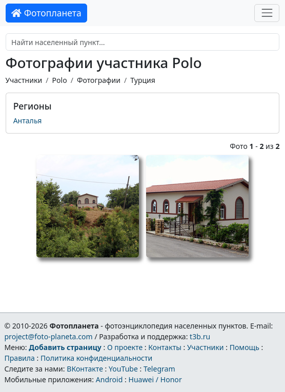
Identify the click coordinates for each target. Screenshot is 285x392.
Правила (19, 358)
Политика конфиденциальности (96, 358)
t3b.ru (200, 336)
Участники (24, 80)
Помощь (244, 347)
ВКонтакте (85, 369)
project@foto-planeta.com (48, 336)
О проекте (124, 347)
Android (109, 379)
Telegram (159, 369)
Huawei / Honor (154, 379)
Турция (142, 80)
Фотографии (98, 80)
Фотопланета (46, 13)
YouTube (123, 369)
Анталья (27, 120)
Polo (59, 80)
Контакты (164, 347)
